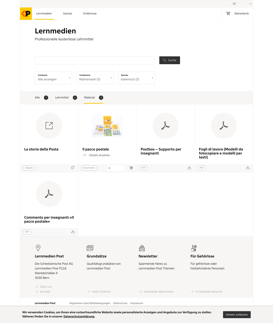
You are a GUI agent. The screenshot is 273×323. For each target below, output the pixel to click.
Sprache (124, 75)
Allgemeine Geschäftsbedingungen (89, 303)
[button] (237, 314)
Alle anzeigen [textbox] (47, 79)
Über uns (43, 286)
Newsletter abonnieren (156, 291)
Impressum (136, 303)
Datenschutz (120, 303)
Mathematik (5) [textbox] (89, 79)
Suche (169, 60)
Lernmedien (44, 13)
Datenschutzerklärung (78, 316)
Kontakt (42, 291)
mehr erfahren (99, 291)
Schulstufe (42, 75)
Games (67, 13)
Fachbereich (84, 75)
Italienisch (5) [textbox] (130, 79)
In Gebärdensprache (206, 291)
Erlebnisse (89, 13)
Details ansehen (96, 155)
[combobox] (241, 3)
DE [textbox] (234, 3)
